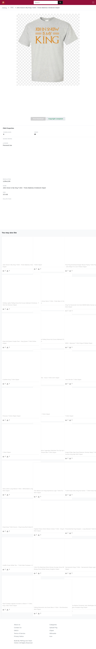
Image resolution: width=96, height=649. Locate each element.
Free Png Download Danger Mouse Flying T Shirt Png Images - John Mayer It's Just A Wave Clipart (79, 266)
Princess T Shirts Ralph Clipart (11, 416)
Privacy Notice (19, 636)
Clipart (52, 630)
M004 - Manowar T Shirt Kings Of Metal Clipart (78, 343)
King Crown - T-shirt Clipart (42, 414)
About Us (17, 624)
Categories (53, 624)
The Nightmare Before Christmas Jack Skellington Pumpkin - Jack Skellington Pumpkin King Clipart (79, 607)
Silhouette (53, 633)
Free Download (38, 119)
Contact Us (17, 627)
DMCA (16, 630)
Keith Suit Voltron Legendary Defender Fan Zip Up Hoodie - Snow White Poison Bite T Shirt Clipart (47, 452)
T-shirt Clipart (38, 264)
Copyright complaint (55, 119)
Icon (51, 636)
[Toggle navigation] (93, 2)
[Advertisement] (48, 102)
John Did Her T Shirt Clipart (73, 379)
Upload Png (53, 627)
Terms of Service (19, 633)
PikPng (4, 8)
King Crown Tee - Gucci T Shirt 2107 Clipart (46, 377)
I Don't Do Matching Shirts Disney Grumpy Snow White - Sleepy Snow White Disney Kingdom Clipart (46, 569)
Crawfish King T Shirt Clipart (11, 379)
